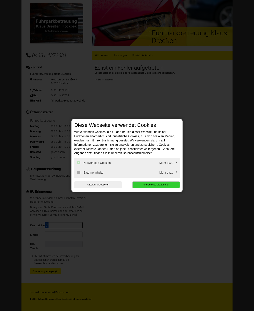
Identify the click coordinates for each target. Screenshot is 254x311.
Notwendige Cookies (94, 162)
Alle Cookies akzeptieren (156, 184)
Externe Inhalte (90, 172)
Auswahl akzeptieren (98, 184)
